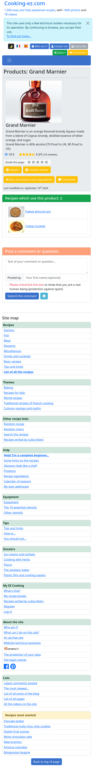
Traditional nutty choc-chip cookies (27, 726)
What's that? (12, 591)
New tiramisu (13, 742)
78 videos (10, 14)
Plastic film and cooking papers (25, 575)
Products (10, 471)
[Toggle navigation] (9, 60)
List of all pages (14, 699)
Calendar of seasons (17, 481)
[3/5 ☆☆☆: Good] (37, 162)
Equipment (11, 502)
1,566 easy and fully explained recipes (29, 10)
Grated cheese (36, 170)
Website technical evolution (22, 643)
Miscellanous (12, 351)
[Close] (87, 23)
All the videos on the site (20, 704)
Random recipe (14, 424)
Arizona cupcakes (15, 747)
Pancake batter (14, 721)
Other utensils (13, 513)
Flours (8, 565)
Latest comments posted (20, 683)
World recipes (13, 398)
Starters (9, 330)
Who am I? (39, 46)
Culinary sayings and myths (22, 408)
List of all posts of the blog (21, 694)
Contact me (59, 46)
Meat (7, 341)
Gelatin (12, 170)
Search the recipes (16, 434)
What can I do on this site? (21, 632)
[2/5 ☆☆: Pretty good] (33, 162)
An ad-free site (13, 638)
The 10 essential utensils (20, 507)
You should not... (15, 539)
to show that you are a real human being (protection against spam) (45, 287)
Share (59, 52)
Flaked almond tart (38, 212)
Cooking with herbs (17, 559)
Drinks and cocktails (17, 356)
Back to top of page (46, 762)
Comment (66, 180)
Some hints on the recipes (21, 460)
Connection (78, 52)
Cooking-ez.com (24, 3)
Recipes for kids (14, 393)
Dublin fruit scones (16, 731)
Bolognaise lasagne (17, 752)
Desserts (9, 346)
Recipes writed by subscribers (24, 440)
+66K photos (71, 10)
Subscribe (79, 46)
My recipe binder (15, 596)
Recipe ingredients (16, 476)
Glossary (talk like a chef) (20, 466)
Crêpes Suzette (35, 226)
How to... (10, 533)
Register (9, 606)
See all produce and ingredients (29, 180)
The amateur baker (17, 570)
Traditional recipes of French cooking (28, 403)
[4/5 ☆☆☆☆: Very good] (42, 162)
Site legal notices (15, 660)
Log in (8, 612)
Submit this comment (22, 296)
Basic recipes (12, 361)
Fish (6, 335)
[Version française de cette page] (18, 46)
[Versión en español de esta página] (25, 46)
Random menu (14, 429)
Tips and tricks (13, 367)
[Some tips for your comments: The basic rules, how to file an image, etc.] (44, 296)
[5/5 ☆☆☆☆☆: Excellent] (46, 162)
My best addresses (16, 487)
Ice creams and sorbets (19, 554)
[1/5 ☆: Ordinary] (29, 162)
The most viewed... (16, 688)
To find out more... (19, 36)
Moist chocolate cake (18, 737)
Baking (8, 387)
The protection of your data (22, 655)
